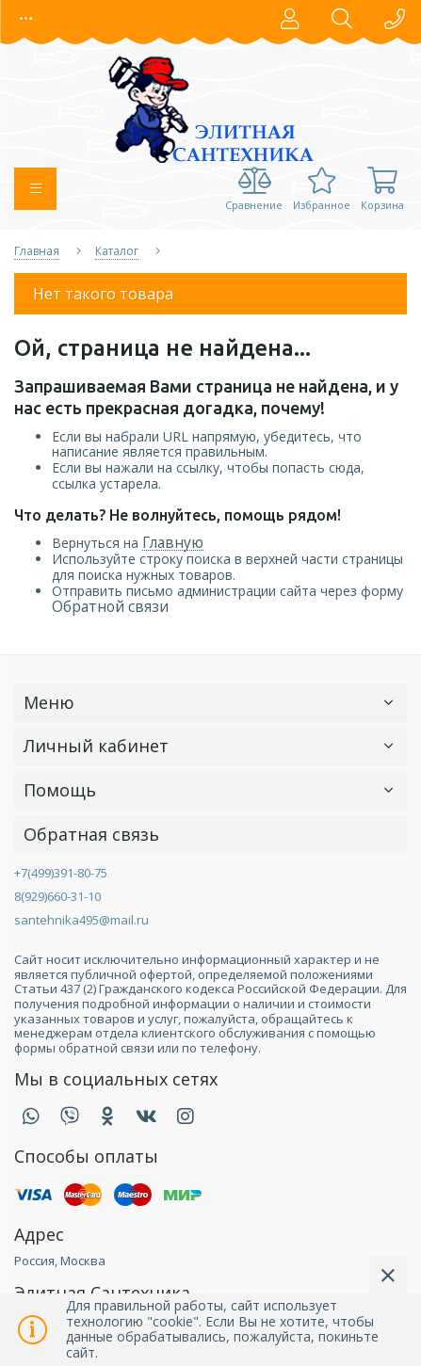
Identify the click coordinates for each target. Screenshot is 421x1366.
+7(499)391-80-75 (60, 872)
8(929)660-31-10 (57, 896)
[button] (26, 19)
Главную (172, 543)
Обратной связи (110, 607)
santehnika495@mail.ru (81, 919)
